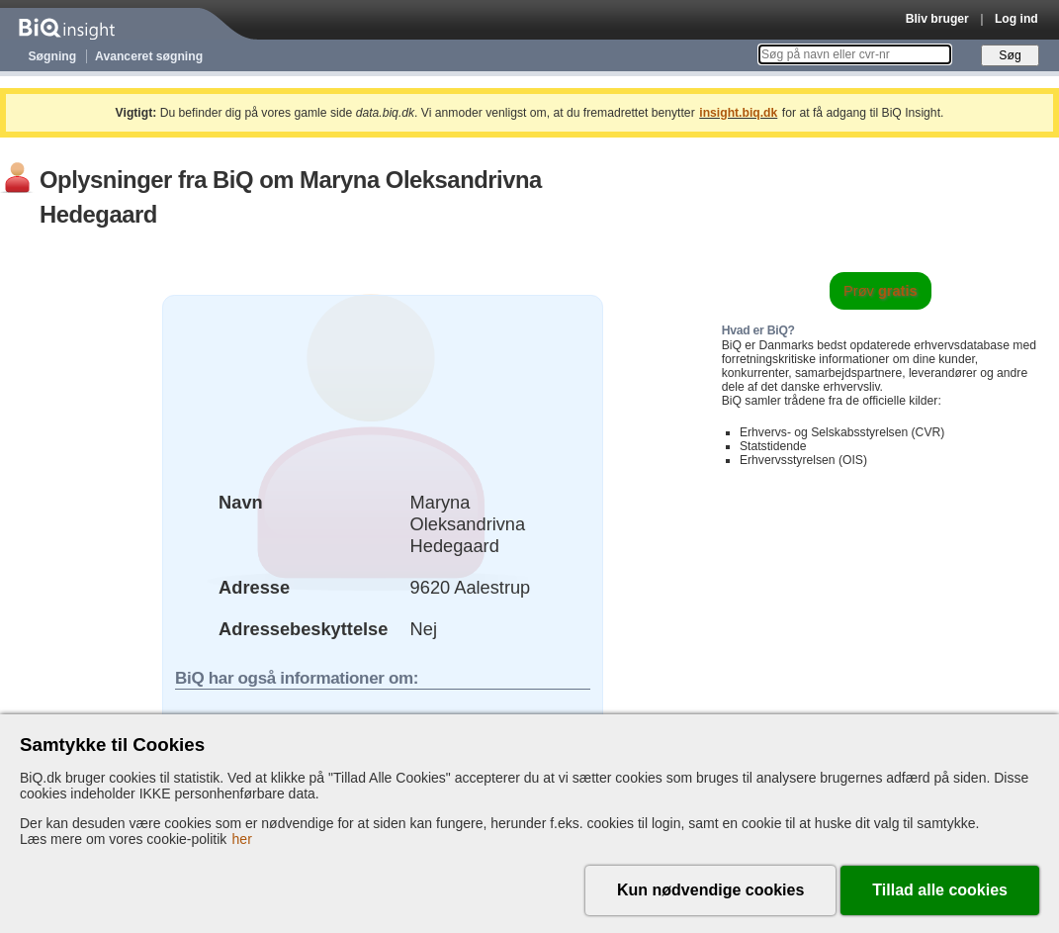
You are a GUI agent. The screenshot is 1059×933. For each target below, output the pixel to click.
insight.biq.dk (738, 113)
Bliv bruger (937, 19)
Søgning (53, 56)
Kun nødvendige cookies (710, 890)
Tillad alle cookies (940, 890)
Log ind (1016, 19)
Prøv (880, 291)
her (242, 839)
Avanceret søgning (149, 56)
